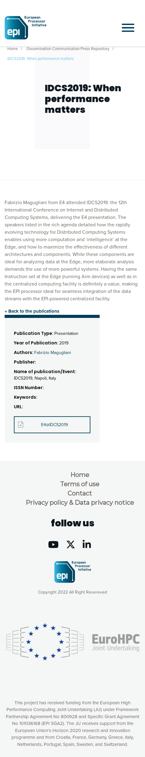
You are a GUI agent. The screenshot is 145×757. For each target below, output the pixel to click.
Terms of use (79, 484)
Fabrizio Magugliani (52, 352)
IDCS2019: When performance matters (40, 58)
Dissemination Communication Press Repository (68, 48)
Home (12, 48)
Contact (80, 493)
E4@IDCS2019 (54, 424)
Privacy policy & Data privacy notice (80, 502)
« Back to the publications (32, 311)
